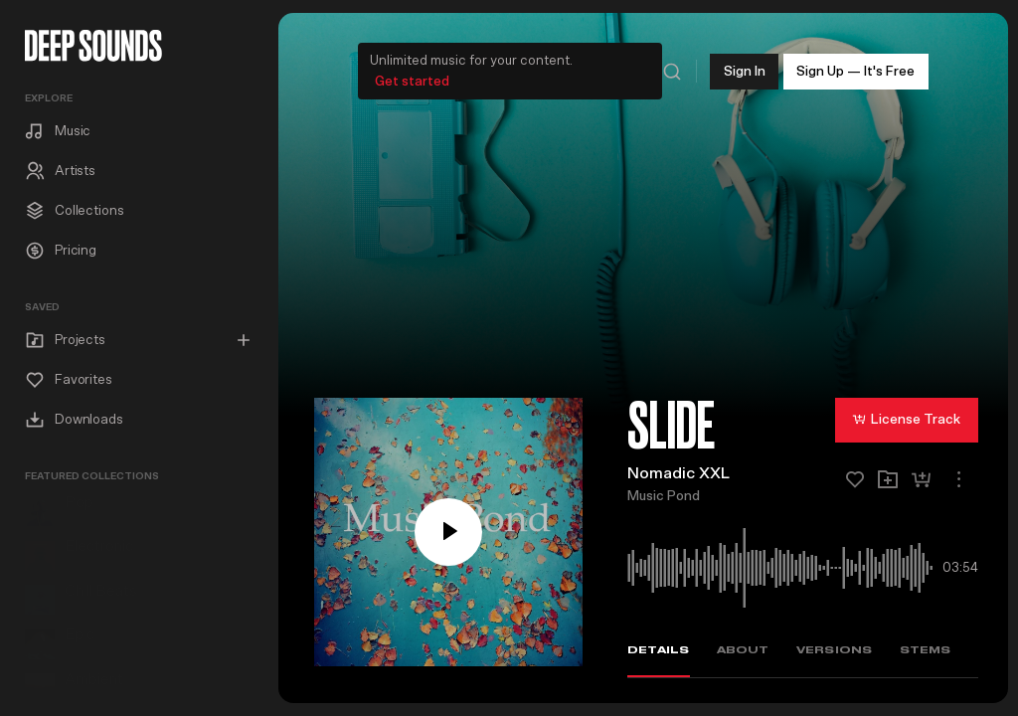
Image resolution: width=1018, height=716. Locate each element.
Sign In (744, 68)
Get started (412, 78)
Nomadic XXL (678, 470)
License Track (906, 415)
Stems (925, 646)
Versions (834, 646)
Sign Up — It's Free (855, 68)
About (743, 646)
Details (658, 646)
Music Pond (663, 492)
